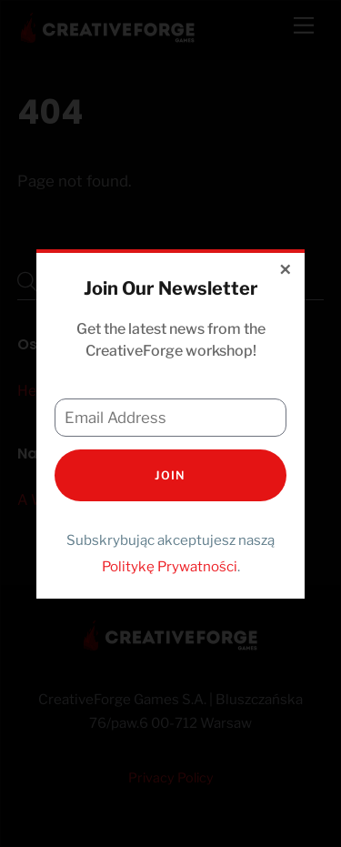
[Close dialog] (286, 271)
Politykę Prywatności (169, 566)
